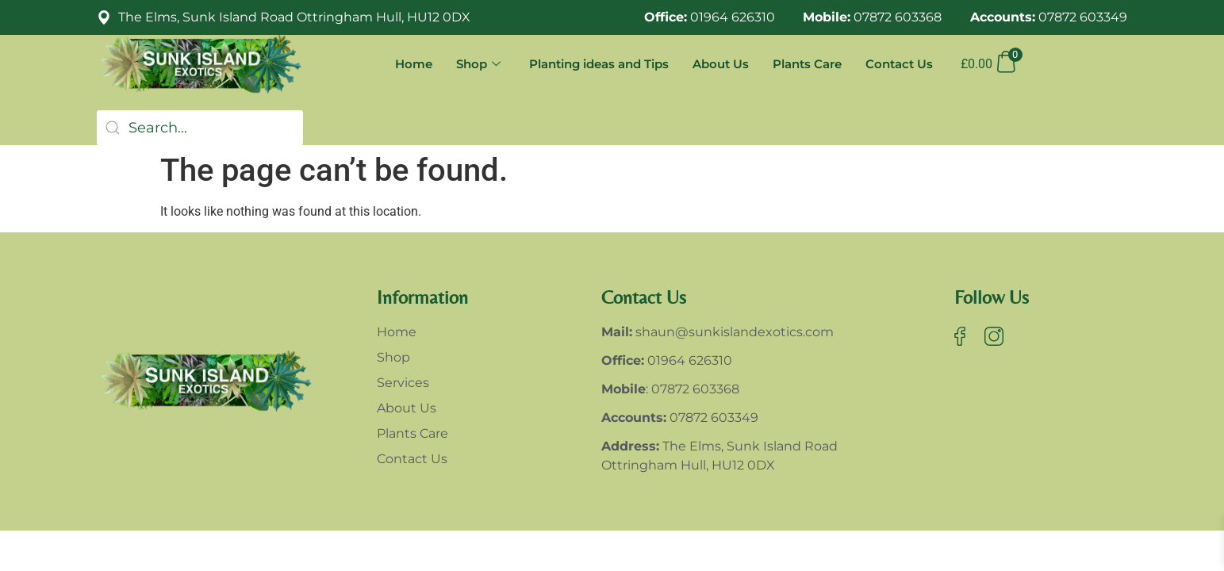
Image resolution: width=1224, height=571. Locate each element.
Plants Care (807, 63)
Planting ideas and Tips (599, 63)
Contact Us (899, 63)
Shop (478, 63)
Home (413, 63)
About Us (721, 63)
